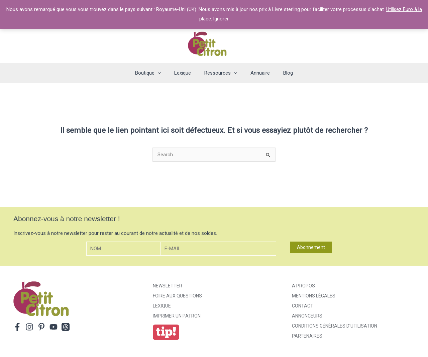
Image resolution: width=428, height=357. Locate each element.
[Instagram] (29, 328)
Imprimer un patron (177, 316)
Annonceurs (307, 316)
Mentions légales (313, 296)
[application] (164, 73)
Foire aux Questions (177, 296)
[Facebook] (17, 328)
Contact (302, 306)
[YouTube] (53, 328)
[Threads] (66, 328)
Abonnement (311, 248)
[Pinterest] (41, 328)
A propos (303, 286)
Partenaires (307, 336)
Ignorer (221, 19)
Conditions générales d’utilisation (334, 326)
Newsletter (167, 286)
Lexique (162, 306)
